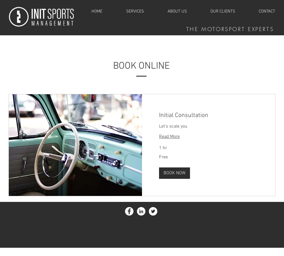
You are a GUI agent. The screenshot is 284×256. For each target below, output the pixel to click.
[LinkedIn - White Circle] (141, 211)
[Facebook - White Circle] (129, 211)
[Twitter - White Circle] (153, 211)
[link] (208, 115)
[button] (174, 173)
